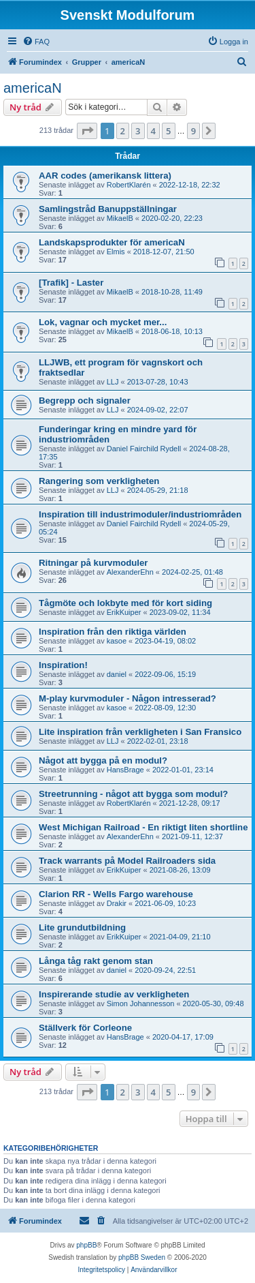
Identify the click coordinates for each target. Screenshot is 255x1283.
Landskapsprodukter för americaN (112, 242)
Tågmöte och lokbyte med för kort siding (125, 603)
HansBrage (125, 770)
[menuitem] (36, 41)
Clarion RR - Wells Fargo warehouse (116, 894)
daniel (116, 674)
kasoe (116, 641)
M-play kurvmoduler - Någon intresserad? (127, 698)
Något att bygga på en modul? (103, 760)
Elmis (116, 251)
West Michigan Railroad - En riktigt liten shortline (143, 827)
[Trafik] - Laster (71, 282)
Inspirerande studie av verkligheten (114, 994)
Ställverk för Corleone (85, 1028)
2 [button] (122, 131)
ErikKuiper (124, 612)
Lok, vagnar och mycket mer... (103, 322)
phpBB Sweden (141, 1257)
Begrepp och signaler (85, 400)
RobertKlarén (129, 185)
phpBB (86, 1245)
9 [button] (193, 131)
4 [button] (153, 131)
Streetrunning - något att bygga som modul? (133, 794)
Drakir (116, 903)
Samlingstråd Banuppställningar (108, 209)
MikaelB (120, 218)
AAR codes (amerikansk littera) (105, 175)
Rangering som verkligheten (99, 481)
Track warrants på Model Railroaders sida (127, 861)
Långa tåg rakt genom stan (96, 961)
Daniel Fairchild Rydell (144, 448)
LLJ (113, 382)
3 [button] (137, 131)
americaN (32, 87)
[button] (87, 131)
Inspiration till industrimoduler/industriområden (140, 514)
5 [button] (168, 131)
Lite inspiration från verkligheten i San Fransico (140, 732)
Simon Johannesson (141, 1003)
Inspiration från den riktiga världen (112, 632)
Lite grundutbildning (82, 927)
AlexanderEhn (130, 572)
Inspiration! (63, 665)
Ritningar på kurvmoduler (93, 563)
